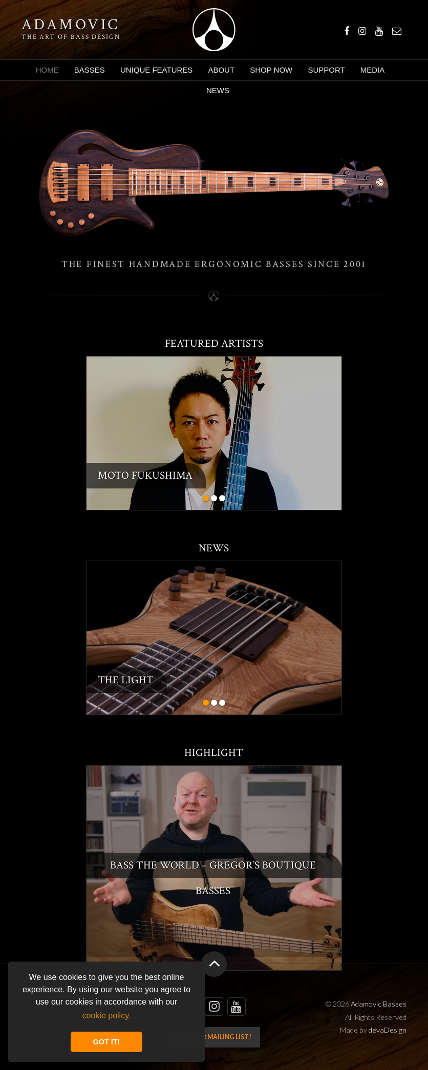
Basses (89, 69)
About (221, 69)
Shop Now (271, 69)
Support (326, 69)
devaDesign (387, 1030)
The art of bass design (71, 37)
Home (47, 69)
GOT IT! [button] (106, 1042)
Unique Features (156, 69)
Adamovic (71, 25)
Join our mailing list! (213, 1037)
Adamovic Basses (213, 29)
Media (372, 69)
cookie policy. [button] (106, 1015)
